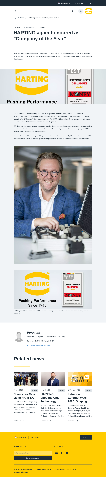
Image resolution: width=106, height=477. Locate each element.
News (22, 18)
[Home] (15, 18)
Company (17, 27)
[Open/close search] (73, 11)
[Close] (90, 3)
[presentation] (78, 3)
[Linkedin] (56, 453)
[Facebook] (61, 453)
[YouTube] (67, 453)
